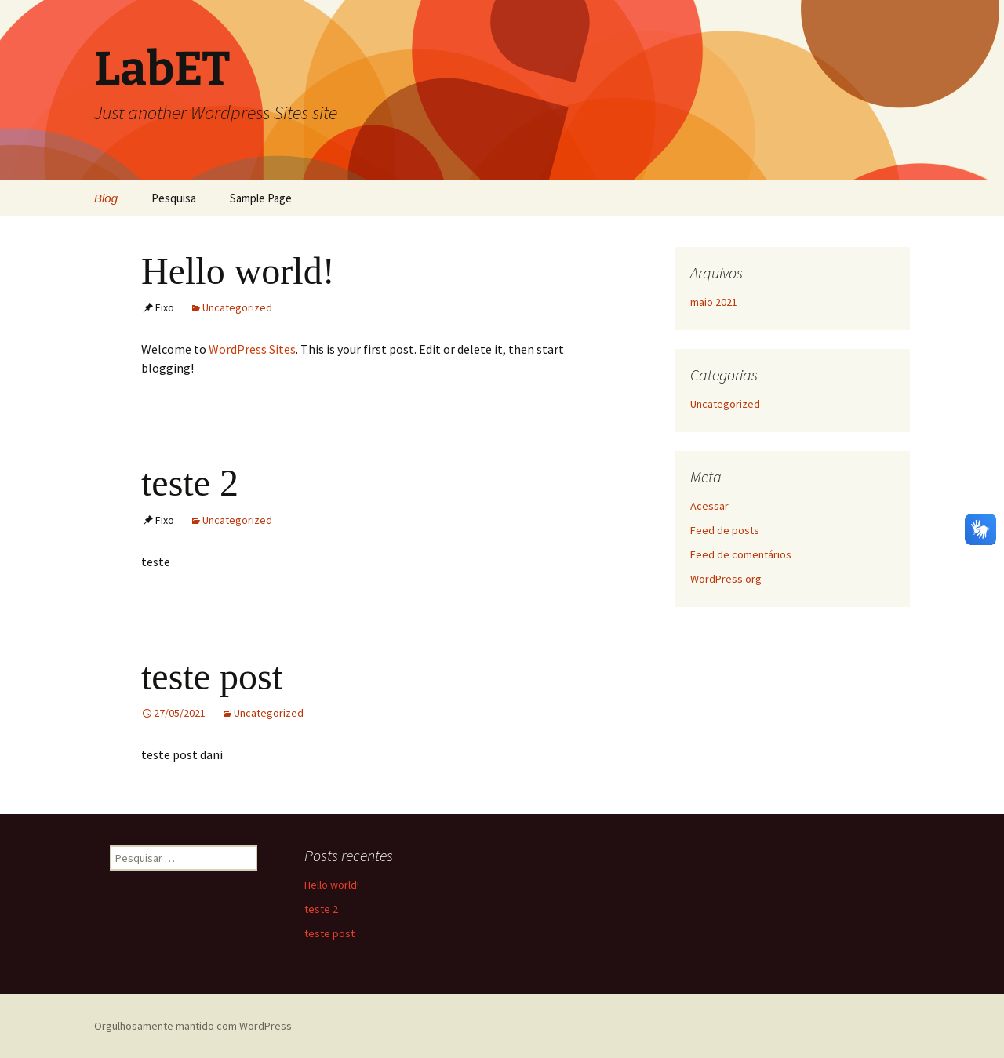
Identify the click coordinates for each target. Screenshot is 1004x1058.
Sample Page (261, 198)
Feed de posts (724, 530)
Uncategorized (237, 307)
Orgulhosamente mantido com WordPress (193, 1026)
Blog (106, 198)
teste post (211, 676)
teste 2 (189, 483)
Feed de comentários (740, 554)
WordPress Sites (252, 349)
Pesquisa (173, 198)
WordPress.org (726, 579)
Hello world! (238, 271)
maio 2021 (713, 302)
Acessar (709, 506)
